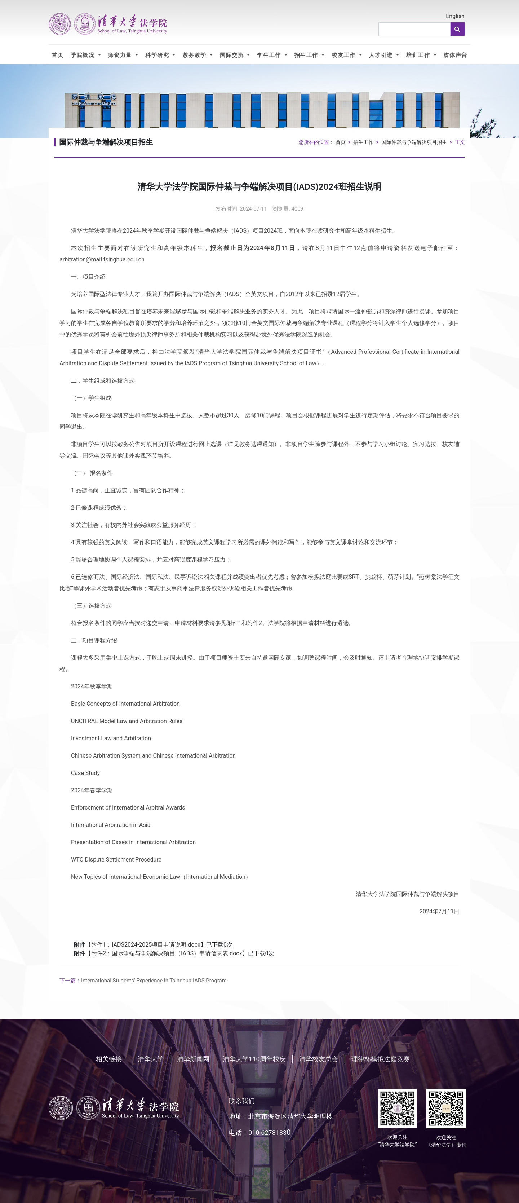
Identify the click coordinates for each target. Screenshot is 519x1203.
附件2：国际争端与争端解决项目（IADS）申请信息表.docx (166, 953)
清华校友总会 (318, 1059)
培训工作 (419, 55)
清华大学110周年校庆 (254, 1059)
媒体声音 (455, 55)
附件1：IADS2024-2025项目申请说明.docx (145, 944)
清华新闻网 (193, 1059)
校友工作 (344, 55)
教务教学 (195, 55)
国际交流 (232, 55)
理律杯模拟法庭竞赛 (380, 1059)
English (455, 16)
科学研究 (158, 55)
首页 (57, 55)
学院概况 (83, 55)
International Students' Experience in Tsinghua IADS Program (143, 980)
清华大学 (151, 1059)
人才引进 (382, 55)
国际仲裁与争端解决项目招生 (414, 142)
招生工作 (307, 55)
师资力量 (121, 55)
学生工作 (270, 55)
